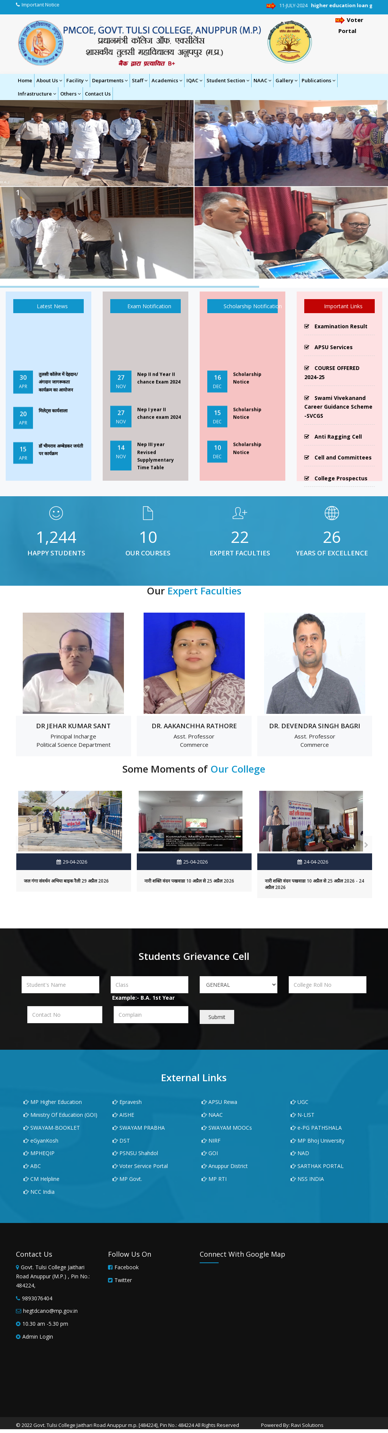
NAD (300, 1153)
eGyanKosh (40, 1140)
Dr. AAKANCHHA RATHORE (194, 725)
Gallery (286, 80)
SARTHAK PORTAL (317, 1166)
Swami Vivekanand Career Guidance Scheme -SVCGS (338, 407)
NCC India (39, 1191)
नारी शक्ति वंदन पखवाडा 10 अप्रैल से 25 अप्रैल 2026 (189, 881)
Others (70, 93)
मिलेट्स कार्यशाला (53, 422)
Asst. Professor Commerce (194, 740)
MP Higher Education (52, 1101)
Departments (110, 80)
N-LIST (302, 1114)
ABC (32, 1166)
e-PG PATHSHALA (316, 1127)
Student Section (228, 80)
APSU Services (328, 347)
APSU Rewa (219, 1101)
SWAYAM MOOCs (227, 1127)
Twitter (123, 1280)
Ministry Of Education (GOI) (60, 1114)
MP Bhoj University (317, 1140)
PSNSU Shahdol (135, 1153)
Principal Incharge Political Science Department (73, 740)
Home (25, 80)
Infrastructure (37, 93)
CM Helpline (41, 1178)
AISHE (123, 1114)
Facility (77, 80)
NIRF (211, 1140)
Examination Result (336, 326)
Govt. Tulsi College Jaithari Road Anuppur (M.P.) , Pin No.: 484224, (53, 1276)
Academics (167, 80)
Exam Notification (145, 306)
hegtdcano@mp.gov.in (50, 1310)
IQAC (194, 80)
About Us (49, 80)
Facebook (126, 1267)
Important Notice (40, 4)
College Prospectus (336, 478)
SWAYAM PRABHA (139, 1127)
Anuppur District (225, 1166)
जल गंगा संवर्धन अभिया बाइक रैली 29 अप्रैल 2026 (66, 881)
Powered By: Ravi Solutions (292, 1425)
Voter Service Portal (140, 1166)
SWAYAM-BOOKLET (51, 1127)
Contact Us (98, 93)
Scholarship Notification (247, 306)
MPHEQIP (39, 1153)
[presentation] (22, 844)
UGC (299, 1101)
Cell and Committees (338, 457)
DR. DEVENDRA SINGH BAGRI (314, 725)
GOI (210, 1153)
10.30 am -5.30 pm (45, 1323)
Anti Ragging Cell (333, 436)
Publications (318, 80)
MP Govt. (127, 1178)
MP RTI (214, 1178)
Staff (139, 80)
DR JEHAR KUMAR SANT (73, 725)
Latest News (48, 306)
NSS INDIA (307, 1178)
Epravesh (127, 1101)
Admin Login (37, 1336)
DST (121, 1140)
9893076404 (37, 1298)
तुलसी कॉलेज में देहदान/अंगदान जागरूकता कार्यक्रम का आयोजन (58, 394)
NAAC (262, 80)
